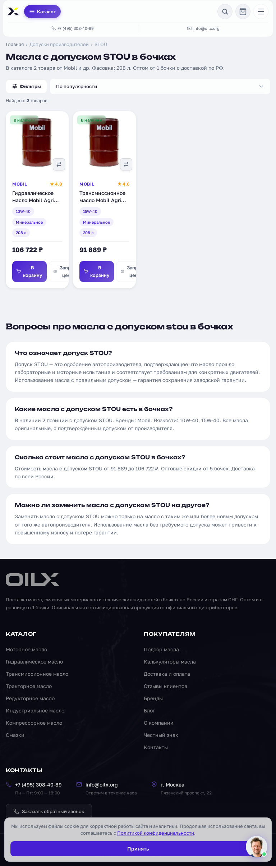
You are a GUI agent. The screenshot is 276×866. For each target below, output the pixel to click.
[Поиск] (225, 11)
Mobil (19, 184)
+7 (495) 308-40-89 (72, 28)
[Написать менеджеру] (256, 846)
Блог (149, 710)
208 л (21, 232)
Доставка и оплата (167, 674)
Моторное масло (26, 649)
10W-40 (23, 211)
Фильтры (26, 86)
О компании (159, 723)
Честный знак (161, 735)
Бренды (153, 698)
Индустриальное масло (35, 710)
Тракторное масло (29, 686)
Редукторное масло (30, 698)
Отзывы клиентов (165, 686)
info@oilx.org (203, 28)
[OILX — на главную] (14, 11)
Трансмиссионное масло (37, 674)
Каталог (42, 11)
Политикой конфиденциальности (155, 833)
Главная (15, 44)
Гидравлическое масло (34, 661)
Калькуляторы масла (170, 661)
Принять (138, 849)
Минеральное (29, 222)
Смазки (15, 735)
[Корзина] (242, 11)
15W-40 (90, 211)
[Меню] (260, 11)
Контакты (156, 747)
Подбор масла (161, 649)
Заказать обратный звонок (48, 811)
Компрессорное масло (34, 723)
